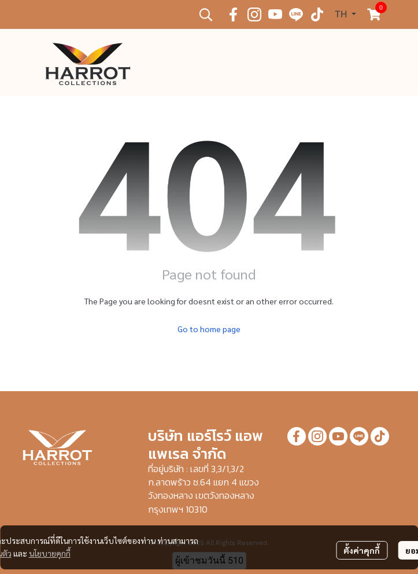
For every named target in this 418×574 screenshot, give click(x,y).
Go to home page (209, 328)
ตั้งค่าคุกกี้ (361, 550)
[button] (206, 14)
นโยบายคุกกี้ (50, 553)
